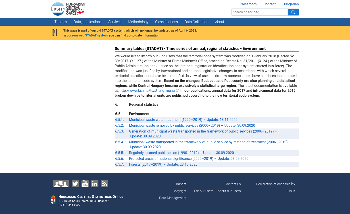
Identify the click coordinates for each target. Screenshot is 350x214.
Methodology (138, 21)
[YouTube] (85, 183)
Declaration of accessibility (275, 184)
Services (114, 21)
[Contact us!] (61, 183)
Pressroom (248, 4)
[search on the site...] (260, 12)
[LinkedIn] (94, 183)
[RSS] (104, 183)
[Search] (293, 12)
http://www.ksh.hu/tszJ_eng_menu (147, 90)
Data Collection (196, 21)
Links (291, 191)
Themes (60, 21)
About (219, 21)
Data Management (172, 198)
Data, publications (88, 21)
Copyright (179, 191)
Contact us (233, 184)
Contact (269, 4)
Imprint (181, 184)
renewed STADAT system (90, 35)
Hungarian (290, 4)
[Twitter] (75, 183)
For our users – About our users (217, 191)
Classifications (166, 21)
